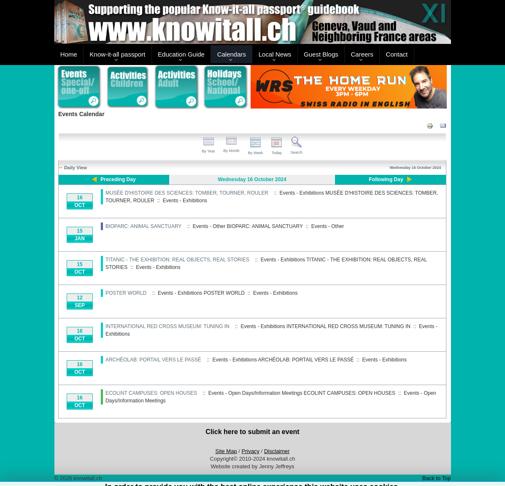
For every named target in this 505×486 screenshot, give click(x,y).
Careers (362, 54)
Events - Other (327, 226)
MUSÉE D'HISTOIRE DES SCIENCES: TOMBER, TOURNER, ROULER (186, 193)
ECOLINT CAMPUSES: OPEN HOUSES (151, 393)
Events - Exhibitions (185, 201)
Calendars (231, 54)
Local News (275, 54)
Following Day (386, 179)
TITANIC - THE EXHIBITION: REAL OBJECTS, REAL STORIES (178, 260)
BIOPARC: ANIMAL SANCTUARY (143, 226)
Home (68, 54)
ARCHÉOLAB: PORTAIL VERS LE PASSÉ (153, 360)
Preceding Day (117, 179)
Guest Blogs (321, 54)
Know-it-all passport (118, 54)
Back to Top (436, 478)
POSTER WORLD (125, 293)
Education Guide (181, 54)
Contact (397, 54)
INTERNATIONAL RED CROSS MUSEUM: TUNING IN (167, 326)
